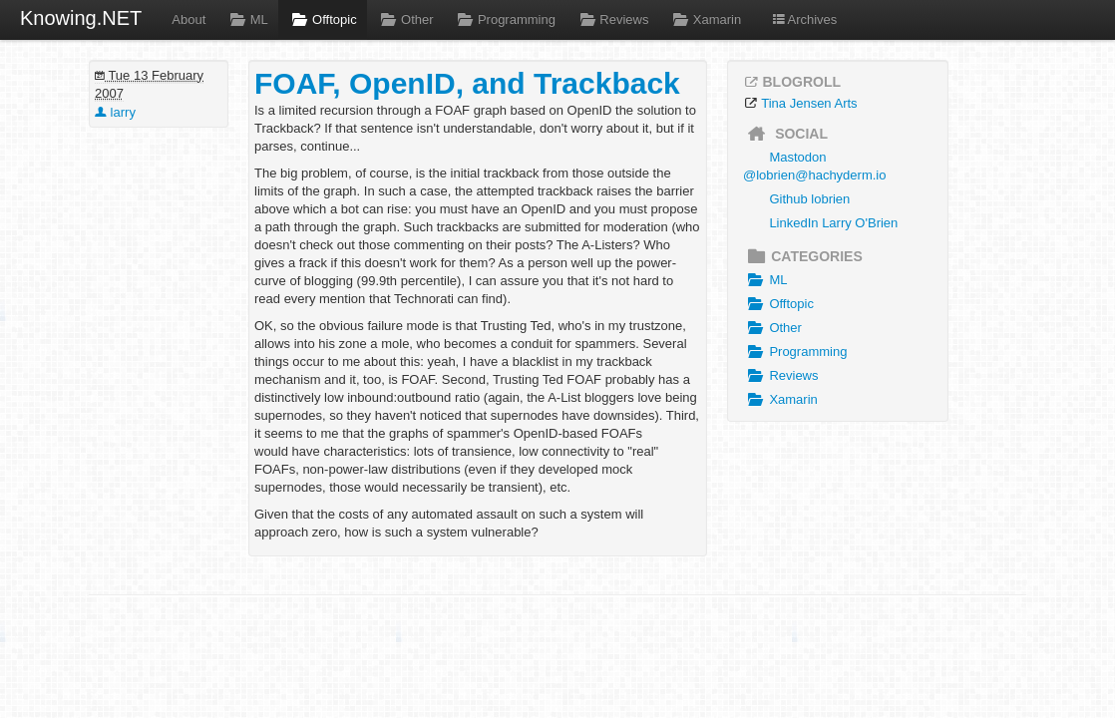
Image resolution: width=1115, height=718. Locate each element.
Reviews (612, 19)
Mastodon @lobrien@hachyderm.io (814, 166)
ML (246, 19)
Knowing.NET (81, 18)
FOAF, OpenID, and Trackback (467, 83)
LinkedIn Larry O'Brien (833, 222)
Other (405, 19)
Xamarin (704, 19)
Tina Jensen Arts (809, 103)
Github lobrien (809, 198)
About (188, 19)
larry (115, 112)
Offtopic (322, 19)
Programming (505, 19)
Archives (804, 19)
